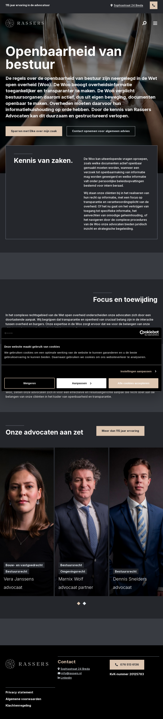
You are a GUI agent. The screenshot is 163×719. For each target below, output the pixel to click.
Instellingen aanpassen (135, 371)
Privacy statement (19, 692)
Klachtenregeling (18, 705)
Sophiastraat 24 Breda (127, 5)
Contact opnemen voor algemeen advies (101, 131)
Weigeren (29, 383)
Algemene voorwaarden (23, 699)
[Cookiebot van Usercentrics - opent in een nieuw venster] (142, 333)
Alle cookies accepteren (133, 383)
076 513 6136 (127, 664)
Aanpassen (81, 383)
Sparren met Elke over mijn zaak (34, 131)
